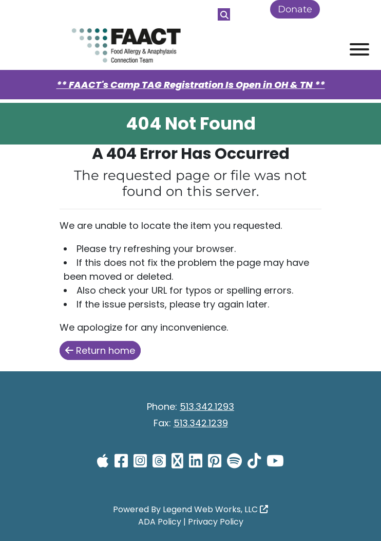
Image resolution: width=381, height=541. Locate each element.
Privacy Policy (215, 522)
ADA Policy (159, 522)
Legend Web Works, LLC (215, 509)
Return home (100, 350)
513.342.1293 (207, 406)
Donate (295, 9)
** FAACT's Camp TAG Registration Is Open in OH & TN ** (190, 84)
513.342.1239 (201, 423)
